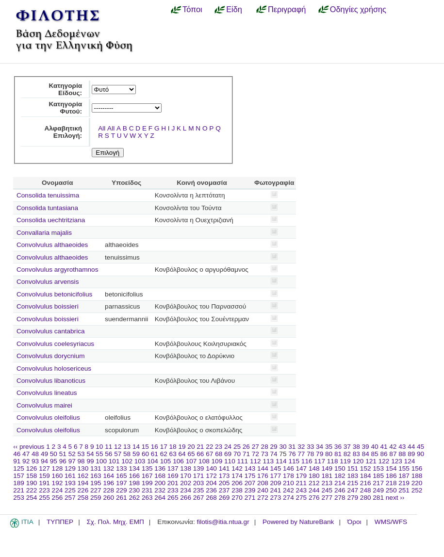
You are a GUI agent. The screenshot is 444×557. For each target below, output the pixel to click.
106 (178, 461)
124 (409, 461)
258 (83, 497)
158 (31, 475)
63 (173, 454)
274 (288, 497)
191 (44, 483)
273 (275, 497)
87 (392, 454)
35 (328, 446)
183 (352, 475)
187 (404, 475)
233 (173, 490)
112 (255, 461)
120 (358, 461)
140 (211, 468)
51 (62, 454)
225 (70, 490)
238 (237, 490)
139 (198, 468)
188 (417, 475)
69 (227, 454)
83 (356, 454)
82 (347, 454)
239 (250, 490)
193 (70, 483)
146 (288, 468)
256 (57, 497)
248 (365, 490)
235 (198, 490)
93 (35, 461)
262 (134, 497)
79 (319, 454)
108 (204, 461)
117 (319, 461)
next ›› (395, 497)
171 (198, 475)
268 (211, 497)
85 (374, 454)
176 (262, 475)
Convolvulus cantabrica (50, 331)
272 (262, 497)
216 (365, 483)
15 (145, 446)
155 (404, 468)
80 (328, 454)
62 (163, 454)
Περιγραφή (287, 9)
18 (173, 446)
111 (242, 461)
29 (274, 446)
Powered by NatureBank (298, 521)
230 (134, 490)
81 (338, 454)
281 (378, 497)
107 (191, 461)
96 (62, 461)
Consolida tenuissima (47, 195)
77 (301, 454)
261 (121, 497)
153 (378, 468)
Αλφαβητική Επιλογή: (63, 132)
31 (292, 446)
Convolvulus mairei (44, 405)
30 (282, 446)
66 (200, 454)
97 (72, 461)
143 (250, 468)
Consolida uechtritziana (50, 220)
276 (314, 497)
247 (352, 490)
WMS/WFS (391, 521)
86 (383, 454)
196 (108, 483)
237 (224, 490)
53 (81, 454)
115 (293, 461)
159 (44, 475)
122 (384, 461)
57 (117, 454)
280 (365, 497)
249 (378, 490)
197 (121, 483)
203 (198, 483)
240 (262, 490)
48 (35, 454)
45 (420, 446)
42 (392, 446)
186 (391, 475)
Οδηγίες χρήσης (358, 9)
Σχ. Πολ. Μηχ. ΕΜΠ (115, 521)
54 (90, 454)
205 (224, 483)
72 (255, 454)
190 (31, 483)
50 (53, 454)
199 (147, 483)
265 (173, 497)
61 (154, 454)
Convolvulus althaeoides (52, 244)
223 (44, 490)
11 (108, 446)
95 (53, 461)
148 (314, 468)
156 (417, 468)
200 (159, 483)
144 (262, 468)
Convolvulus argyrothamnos (57, 269)
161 (70, 475)
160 (57, 475)
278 (339, 497)
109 (217, 461)
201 (173, 483)
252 (417, 490)
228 (108, 490)
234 (185, 490)
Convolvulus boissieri (47, 306)
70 (237, 454)
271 (250, 497)
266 (185, 497)
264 (159, 497)
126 (31, 468)
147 (301, 468)
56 (108, 454)
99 (90, 461)
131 (95, 468)
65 (191, 454)
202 (185, 483)
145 (275, 468)
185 (378, 475)
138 (185, 468)
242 (288, 490)
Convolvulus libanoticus (50, 380)
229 (121, 490)
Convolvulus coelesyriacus (55, 343)
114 (281, 461)
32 (301, 446)
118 (332, 461)
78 (310, 454)
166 (134, 475)
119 (345, 461)
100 (101, 461)
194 (83, 483)
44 (411, 446)
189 (18, 483)
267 (198, 497)
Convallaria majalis (44, 232)
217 (378, 483)
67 (209, 454)
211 (301, 483)
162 (83, 475)
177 (275, 475)
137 (173, 468)
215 (352, 483)
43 (402, 446)
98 (81, 461)
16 (154, 446)
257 (70, 497)
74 (274, 454)
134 (134, 468)
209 (275, 483)
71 (246, 454)
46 (16, 454)
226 (83, 490)
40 (374, 446)
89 (411, 454)
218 (391, 483)
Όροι (354, 521)
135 (147, 468)
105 (165, 461)
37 (347, 446)
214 (339, 483)
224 (57, 490)
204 (211, 483)
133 (121, 468)
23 (218, 446)
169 (173, 475)
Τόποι (192, 9)
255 (44, 497)
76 (292, 454)
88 (402, 454)
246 (339, 490)
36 (338, 446)
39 (365, 446)
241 (275, 490)
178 (288, 475)
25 (237, 446)
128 (57, 468)
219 (404, 483)
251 (404, 490)
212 (314, 483)
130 (83, 468)
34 (319, 446)
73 (264, 454)
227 (95, 490)
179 (301, 475)
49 (44, 454)
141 (224, 468)
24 (227, 446)
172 (211, 475)
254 (31, 497)
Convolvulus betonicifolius (54, 294)
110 (229, 461)
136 (159, 468)
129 (70, 468)
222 (31, 490)
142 (237, 468)
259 (95, 497)
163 (95, 475)
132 (108, 468)
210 (288, 483)
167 (147, 475)
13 (127, 446)
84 (365, 454)
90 (420, 454)
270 (237, 497)
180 (314, 475)
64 (182, 454)
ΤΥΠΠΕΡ (60, 521)
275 (301, 497)
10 (99, 446)
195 (95, 483)
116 (306, 461)
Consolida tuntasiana (47, 208)
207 (250, 483)
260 (108, 497)
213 (326, 483)
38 (356, 446)
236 (211, 490)
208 (262, 483)
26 (246, 446)
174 (237, 475)
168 (159, 475)
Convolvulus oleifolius (48, 417)
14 (136, 446)
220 (417, 483)
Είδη (234, 9)
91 (16, 461)
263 (147, 497)
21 (200, 446)
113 (268, 461)
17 (163, 446)
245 (326, 490)
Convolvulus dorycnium (50, 356)
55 (99, 454)
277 (326, 497)
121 (371, 461)
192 (57, 483)
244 (314, 490)
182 (339, 475)
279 (352, 497)
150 (339, 468)
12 (117, 446)
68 (218, 454)
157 (18, 475)
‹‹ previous (28, 446)
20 (191, 446)
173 (224, 475)
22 (209, 446)
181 (326, 475)
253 (18, 497)
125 (18, 468)
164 (108, 475)
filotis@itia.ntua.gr (223, 521)
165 (121, 475)
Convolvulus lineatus (46, 392)
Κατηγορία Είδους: (65, 89)
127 (44, 468)
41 (383, 446)
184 (365, 475)
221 (18, 490)
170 (185, 475)
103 (140, 461)
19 (181, 446)
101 (114, 461)
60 (145, 454)
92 (26, 461)
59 (136, 454)
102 (126, 461)
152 (365, 468)
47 (26, 454)
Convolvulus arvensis (47, 281)
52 (72, 454)
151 (352, 468)
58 (127, 454)
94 (44, 461)
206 (237, 483)
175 (250, 475)
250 (391, 490)
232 (159, 490)
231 (147, 490)
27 (255, 446)
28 (264, 446)
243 (301, 490)
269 (224, 497)
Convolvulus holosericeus (53, 368)
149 (326, 468)
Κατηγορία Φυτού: (65, 107)
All (101, 128)
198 (134, 483)
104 (152, 461)
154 (391, 468)
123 (396, 461)
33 (310, 446)
